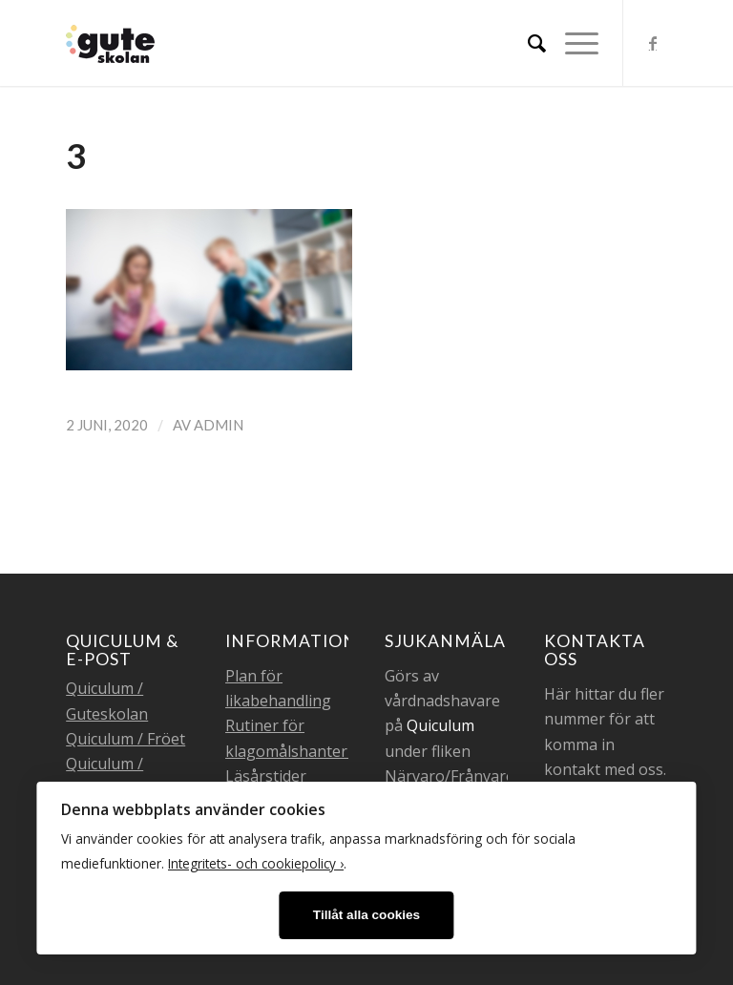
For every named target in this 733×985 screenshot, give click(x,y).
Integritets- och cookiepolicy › (256, 863)
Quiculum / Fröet (125, 738)
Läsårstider (265, 775)
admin (218, 424)
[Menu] (572, 43)
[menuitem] (527, 43)
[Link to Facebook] (653, 43)
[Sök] (527, 43)
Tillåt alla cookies (366, 915)
